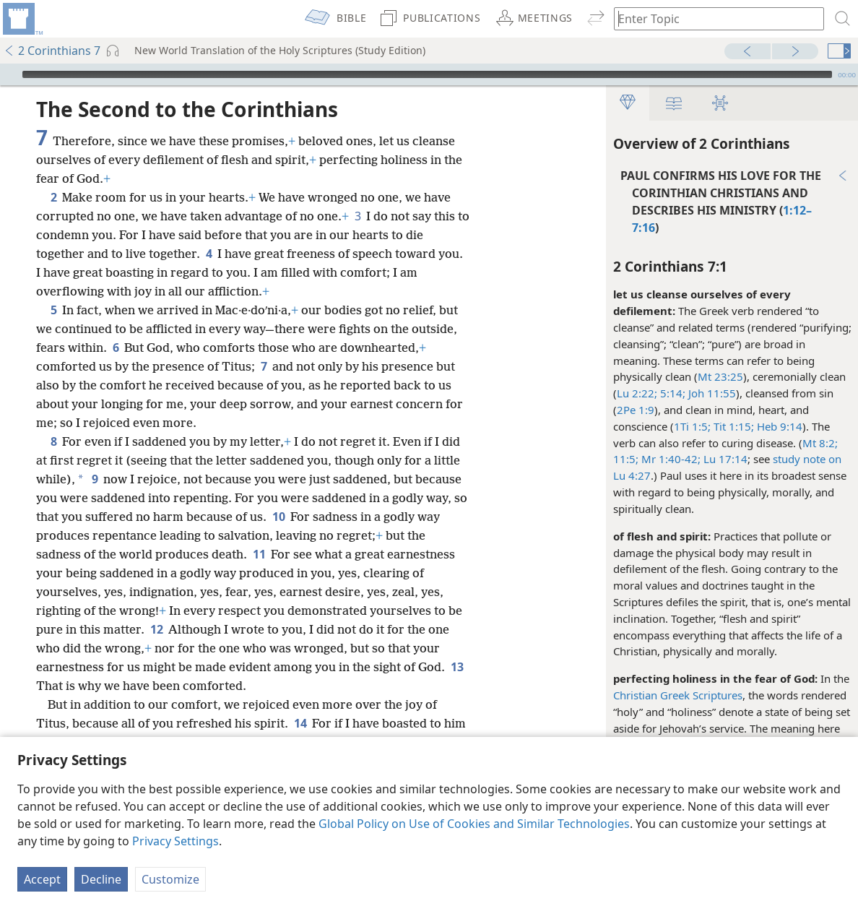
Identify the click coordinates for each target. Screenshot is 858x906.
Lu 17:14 (723, 459)
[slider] (427, 74)
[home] (21, 19)
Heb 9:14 (777, 426)
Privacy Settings (175, 841)
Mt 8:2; (819, 443)
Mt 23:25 (719, 376)
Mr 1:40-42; (669, 459)
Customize (170, 879)
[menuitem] (21, 19)
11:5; (625, 459)
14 (300, 723)
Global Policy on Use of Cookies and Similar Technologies (474, 824)
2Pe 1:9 (635, 409)
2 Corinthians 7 (52, 51)
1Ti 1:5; (691, 426)
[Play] (9, 74)
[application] (429, 74)
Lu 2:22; (636, 393)
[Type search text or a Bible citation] (712, 18)
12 (156, 629)
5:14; (670, 393)
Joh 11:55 (710, 393)
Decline (101, 879)
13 (457, 667)
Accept (42, 879)
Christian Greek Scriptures (677, 695)
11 (259, 554)
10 (278, 517)
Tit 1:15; (731, 426)
